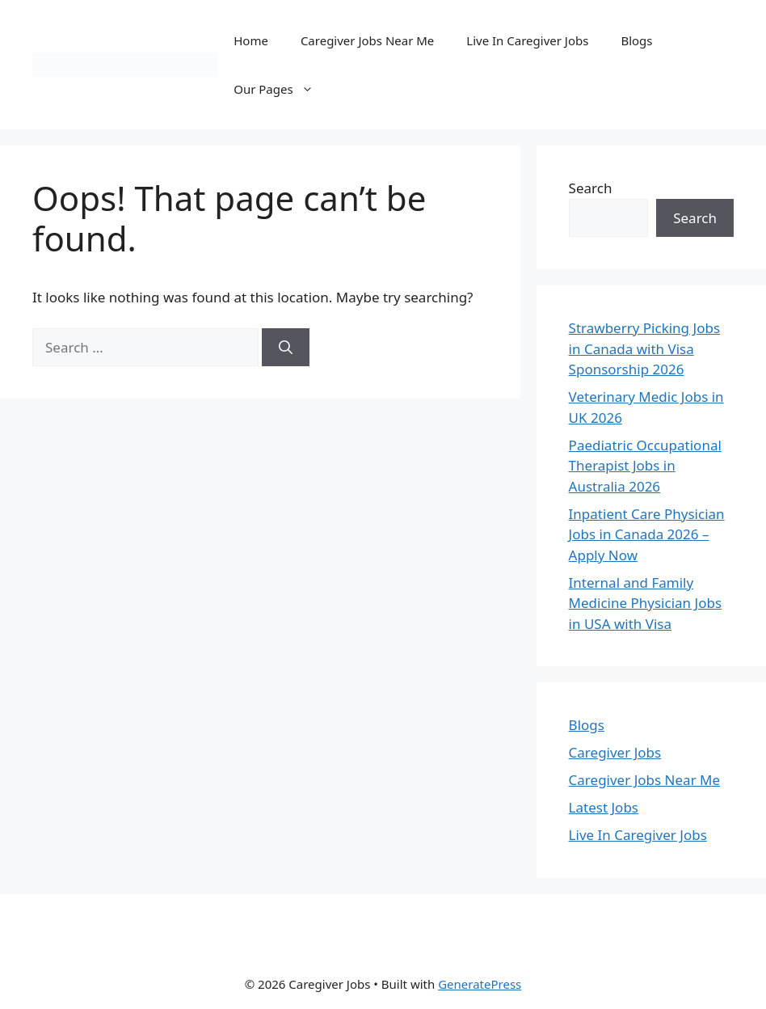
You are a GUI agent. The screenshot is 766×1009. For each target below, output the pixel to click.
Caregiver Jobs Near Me (367, 40)
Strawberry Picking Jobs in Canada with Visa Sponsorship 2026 (644, 348)
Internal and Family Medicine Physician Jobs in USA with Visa (645, 603)
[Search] (285, 347)
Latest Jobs (603, 807)
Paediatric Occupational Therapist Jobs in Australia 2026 (645, 466)
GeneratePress (479, 984)
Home (251, 40)
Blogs (636, 40)
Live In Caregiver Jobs (527, 40)
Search (590, 188)
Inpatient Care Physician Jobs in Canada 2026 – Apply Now (647, 534)
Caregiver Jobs (615, 752)
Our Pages (281, 89)
